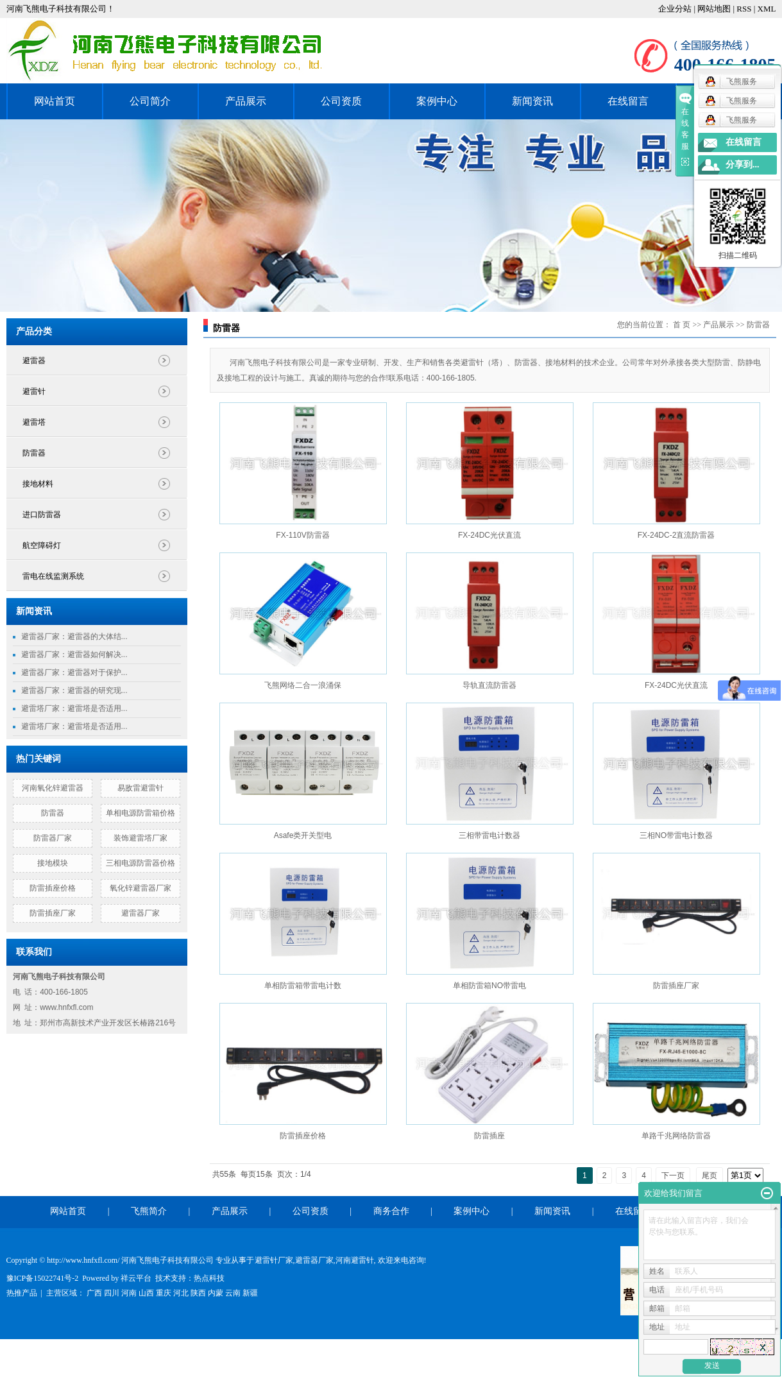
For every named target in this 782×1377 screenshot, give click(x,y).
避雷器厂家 (140, 913)
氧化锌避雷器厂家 (140, 888)
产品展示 (245, 101)
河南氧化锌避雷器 (52, 787)
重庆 (163, 1292)
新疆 (250, 1292)
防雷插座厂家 (53, 913)
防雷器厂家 (52, 838)
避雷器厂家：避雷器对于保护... (74, 672)
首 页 (681, 324)
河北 (181, 1292)
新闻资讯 (532, 101)
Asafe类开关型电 (303, 835)
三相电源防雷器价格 (140, 863)
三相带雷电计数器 (489, 835)
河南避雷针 (355, 1260)
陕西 (198, 1292)
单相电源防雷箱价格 (140, 812)
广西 (94, 1292)
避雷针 (34, 391)
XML (767, 8)
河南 (129, 1292)
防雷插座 (489, 1135)
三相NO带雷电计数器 (676, 835)
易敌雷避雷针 (140, 787)
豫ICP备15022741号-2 (42, 1278)
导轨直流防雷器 (489, 685)
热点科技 (209, 1278)
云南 (233, 1292)
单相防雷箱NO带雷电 (489, 985)
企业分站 (675, 8)
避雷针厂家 (274, 1260)
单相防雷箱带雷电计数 (302, 985)
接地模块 (52, 863)
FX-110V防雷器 (302, 535)
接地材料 (37, 483)
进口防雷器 (41, 514)
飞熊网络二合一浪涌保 (302, 685)
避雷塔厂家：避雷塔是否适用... (74, 708)
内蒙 (215, 1292)
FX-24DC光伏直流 (489, 535)
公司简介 (150, 101)
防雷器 (34, 453)
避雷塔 (34, 422)
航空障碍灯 (41, 545)
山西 (146, 1292)
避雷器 (34, 360)
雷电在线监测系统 (53, 576)
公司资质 (341, 101)
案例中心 (436, 101)
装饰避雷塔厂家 (140, 838)
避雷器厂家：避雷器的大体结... (74, 636)
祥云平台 (136, 1278)
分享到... (743, 164)
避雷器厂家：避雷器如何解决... (74, 654)
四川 (111, 1292)
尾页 (709, 1175)
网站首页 (54, 101)
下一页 (672, 1175)
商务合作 (391, 1211)
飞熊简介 (149, 1211)
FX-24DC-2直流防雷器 (676, 535)
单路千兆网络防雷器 (676, 1135)
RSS (743, 8)
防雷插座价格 (53, 888)
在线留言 (628, 101)
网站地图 (715, 8)
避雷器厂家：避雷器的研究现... (74, 690)
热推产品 (21, 1292)
